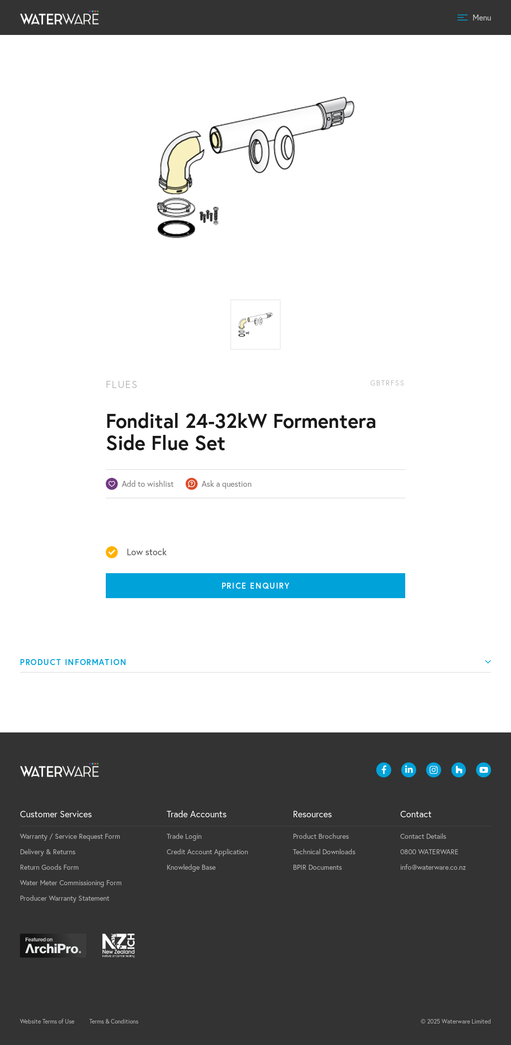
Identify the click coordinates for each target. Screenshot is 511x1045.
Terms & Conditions (113, 1021)
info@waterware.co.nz (433, 867)
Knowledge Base (191, 867)
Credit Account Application (207, 851)
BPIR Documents (317, 867)
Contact (416, 814)
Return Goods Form (49, 867)
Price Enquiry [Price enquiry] (256, 585)
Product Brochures (321, 836)
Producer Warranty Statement (64, 898)
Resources (312, 814)
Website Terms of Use (47, 1021)
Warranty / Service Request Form (70, 836)
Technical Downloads (324, 851)
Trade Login (184, 836)
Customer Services (56, 814)
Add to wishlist (148, 484)
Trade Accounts (197, 814)
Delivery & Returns (47, 851)
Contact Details (423, 836)
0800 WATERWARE (429, 851)
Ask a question (227, 484)
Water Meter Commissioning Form (71, 882)
